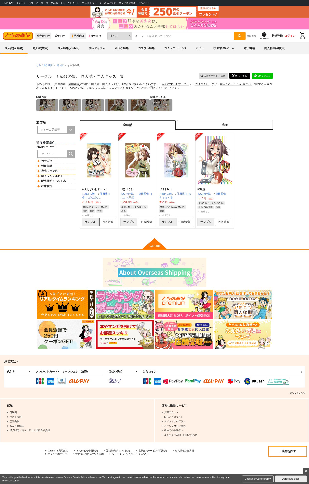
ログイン (289, 35)
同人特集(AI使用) (274, 48)
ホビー (200, 48)
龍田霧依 (73, 84)
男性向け (77, 35)
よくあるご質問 (108, 3)
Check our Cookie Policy (258, 478)
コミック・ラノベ (175, 48)
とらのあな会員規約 (87, 450)
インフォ (21, 3)
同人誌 (60, 65)
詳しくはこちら (297, 392)
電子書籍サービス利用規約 (152, 450)
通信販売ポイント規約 (118, 450)
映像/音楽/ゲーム (223, 48)
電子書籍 (249, 48)
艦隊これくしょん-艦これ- (236, 84)
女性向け (94, 35)
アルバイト (144, 3)
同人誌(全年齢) (14, 48)
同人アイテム (97, 48)
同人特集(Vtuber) (68, 48)
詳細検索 (251, 36)
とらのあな (7, 3)
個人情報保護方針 (184, 450)
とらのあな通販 (44, 65)
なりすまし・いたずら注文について (131, 453)
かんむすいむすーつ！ (175, 84)
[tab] (225, 125)
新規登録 (277, 35)
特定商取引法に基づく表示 (89, 453)
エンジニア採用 (127, 3)
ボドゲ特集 (122, 48)
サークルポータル (55, 3)
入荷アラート (212, 76)
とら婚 (39, 3)
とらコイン (73, 3)
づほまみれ (165, 189)
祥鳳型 (201, 189)
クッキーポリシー (57, 453)
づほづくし (202, 84)
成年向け (60, 35)
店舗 (30, 3)
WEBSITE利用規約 (58, 450)
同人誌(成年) (40, 48)
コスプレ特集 (146, 48)
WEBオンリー (89, 3)
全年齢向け (43, 35)
